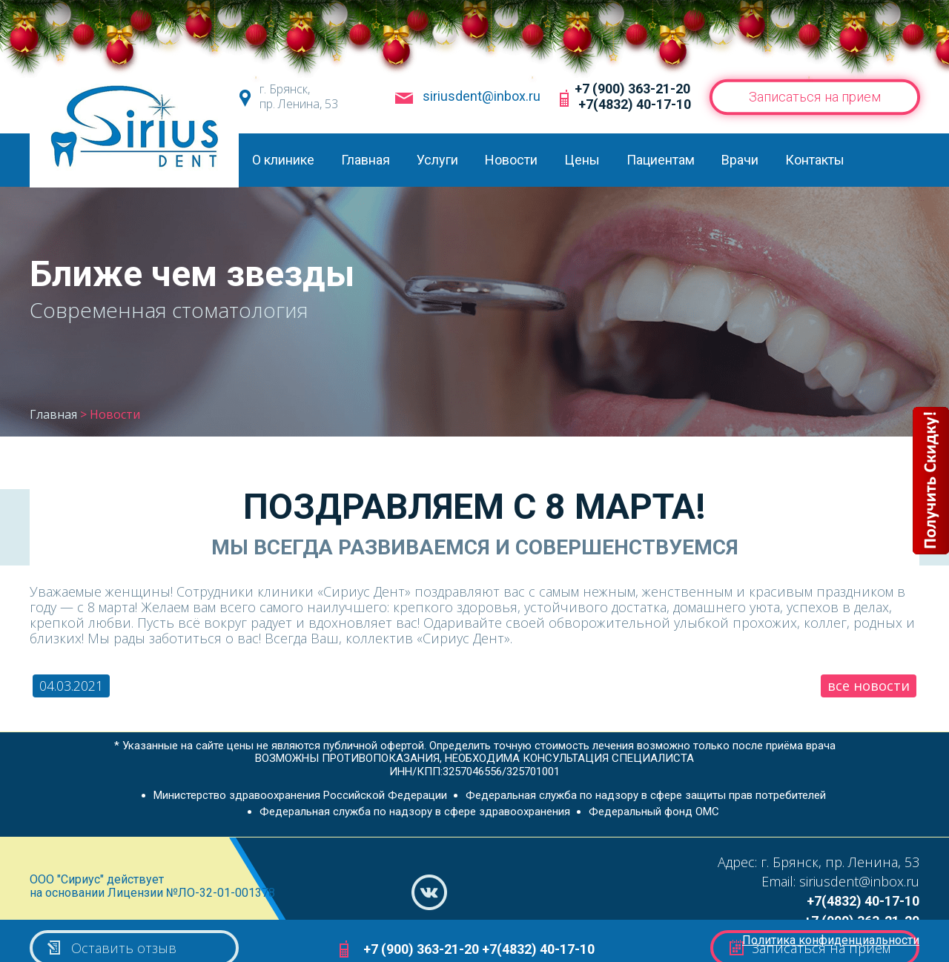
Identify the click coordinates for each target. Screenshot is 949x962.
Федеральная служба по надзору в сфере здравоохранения (414, 811)
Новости (511, 159)
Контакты (814, 159)
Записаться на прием (814, 97)
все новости (868, 685)
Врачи (739, 159)
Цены (582, 159)
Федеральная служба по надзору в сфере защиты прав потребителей (646, 795)
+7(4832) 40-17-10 (634, 104)
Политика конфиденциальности (830, 940)
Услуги (437, 159)
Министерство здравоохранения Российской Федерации (300, 795)
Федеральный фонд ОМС (654, 811)
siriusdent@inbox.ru (481, 96)
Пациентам (660, 159)
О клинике (283, 159)
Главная (365, 159)
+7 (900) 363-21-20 (632, 88)
